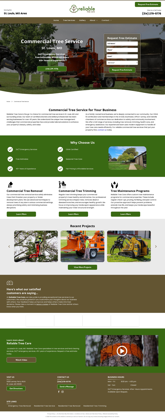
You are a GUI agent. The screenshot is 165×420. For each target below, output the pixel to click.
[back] (9, 246)
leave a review (42, 304)
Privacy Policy (51, 414)
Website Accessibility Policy (110, 414)
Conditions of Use (79, 414)
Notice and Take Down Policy (94, 414)
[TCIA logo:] (125, 321)
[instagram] (62, 393)
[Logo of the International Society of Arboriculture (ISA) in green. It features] (68, 321)
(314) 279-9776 (151, 13)
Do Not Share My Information (65, 414)
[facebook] (58, 393)
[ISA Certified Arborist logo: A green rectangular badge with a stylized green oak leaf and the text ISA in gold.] (40, 321)
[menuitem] (56, 20)
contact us (102, 130)
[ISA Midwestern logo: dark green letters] (97, 321)
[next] (156, 246)
